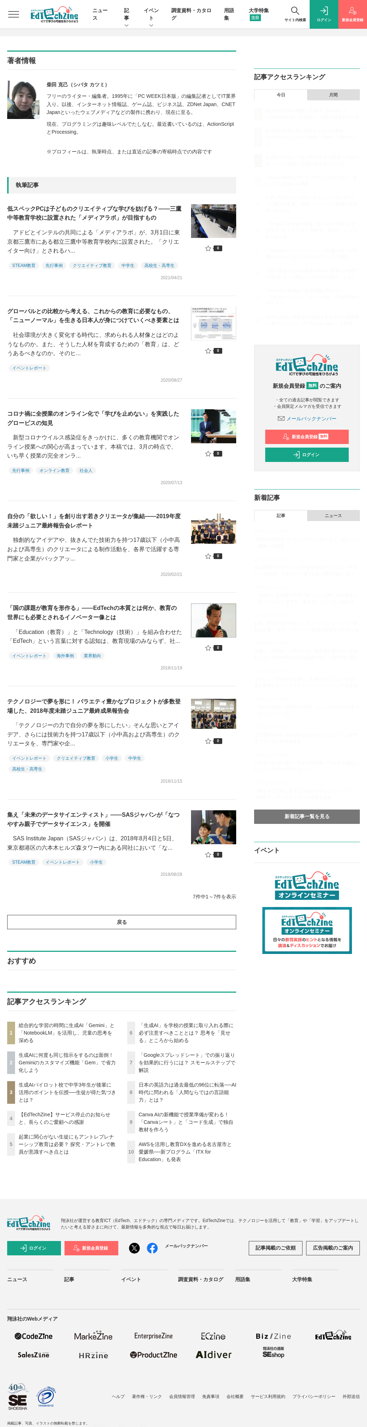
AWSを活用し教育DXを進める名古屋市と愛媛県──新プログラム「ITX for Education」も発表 (185, 1151)
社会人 (86, 470)
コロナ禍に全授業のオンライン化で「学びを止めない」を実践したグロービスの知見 (93, 418)
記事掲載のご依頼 (276, 1248)
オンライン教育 (54, 470)
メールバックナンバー (307, 418)
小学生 (111, 758)
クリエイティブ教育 (92, 265)
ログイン (306, 454)
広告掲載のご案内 (333, 1248)
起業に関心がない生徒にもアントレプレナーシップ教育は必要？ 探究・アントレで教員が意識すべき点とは (67, 1144)
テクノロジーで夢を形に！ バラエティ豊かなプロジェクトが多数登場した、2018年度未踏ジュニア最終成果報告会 (94, 706)
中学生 (127, 265)
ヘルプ (118, 1396)
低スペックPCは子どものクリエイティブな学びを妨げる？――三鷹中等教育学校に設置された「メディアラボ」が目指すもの (94, 213)
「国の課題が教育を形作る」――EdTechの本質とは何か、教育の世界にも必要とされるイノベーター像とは (92, 612)
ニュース (333, 515)
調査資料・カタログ (200, 1279)
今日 (281, 94)
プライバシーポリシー (313, 1396)
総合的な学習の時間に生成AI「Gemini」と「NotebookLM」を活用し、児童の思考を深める (67, 1032)
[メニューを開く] (13, 14)
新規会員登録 (305, 436)
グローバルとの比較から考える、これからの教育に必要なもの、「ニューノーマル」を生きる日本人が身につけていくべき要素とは (93, 316)
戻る (122, 922)
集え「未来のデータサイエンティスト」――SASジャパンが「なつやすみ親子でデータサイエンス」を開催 (93, 819)
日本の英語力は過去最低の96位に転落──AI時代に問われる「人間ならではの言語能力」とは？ (188, 1092)
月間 (333, 94)
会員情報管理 (182, 1396)
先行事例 (54, 265)
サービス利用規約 (268, 1396)
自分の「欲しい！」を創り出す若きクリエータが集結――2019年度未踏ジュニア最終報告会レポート (94, 521)
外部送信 (351, 1396)
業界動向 (92, 655)
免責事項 (210, 1396)
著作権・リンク (147, 1396)
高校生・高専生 (159, 265)
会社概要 (235, 1396)
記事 (126, 15)
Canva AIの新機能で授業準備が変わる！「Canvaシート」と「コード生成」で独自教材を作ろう (186, 1122)
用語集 (242, 1279)
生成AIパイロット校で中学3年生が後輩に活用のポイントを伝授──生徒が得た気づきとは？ (67, 1092)
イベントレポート (29, 368)
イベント (151, 15)
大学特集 (302, 1279)
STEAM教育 (23, 265)
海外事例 (65, 655)
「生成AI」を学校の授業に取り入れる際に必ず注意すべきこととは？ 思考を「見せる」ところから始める (186, 1032)
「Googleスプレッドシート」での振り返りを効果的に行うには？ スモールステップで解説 (187, 1062)
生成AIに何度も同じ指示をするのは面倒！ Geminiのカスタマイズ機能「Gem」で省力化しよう (67, 1062)
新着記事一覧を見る (307, 816)
